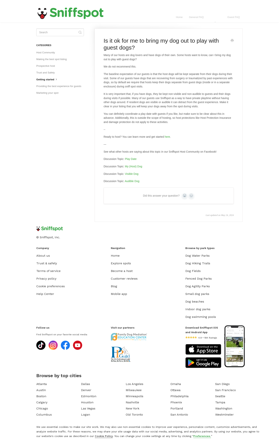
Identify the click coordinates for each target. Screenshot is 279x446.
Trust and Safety (45, 72)
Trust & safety (46, 263)
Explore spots (121, 263)
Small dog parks (197, 294)
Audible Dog (132, 181)
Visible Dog (132, 173)
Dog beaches (194, 301)
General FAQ (196, 17)
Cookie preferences (50, 286)
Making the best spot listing (51, 59)
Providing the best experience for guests (58, 86)
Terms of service (48, 271)
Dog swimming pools (200, 317)
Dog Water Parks (197, 255)
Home (179, 17)
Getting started (47, 79)
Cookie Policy (104, 436)
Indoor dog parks (197, 309)
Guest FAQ (233, 17)
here (167, 136)
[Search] (60, 32)
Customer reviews (124, 278)
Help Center (45, 294)
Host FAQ (215, 19)
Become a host (122, 271)
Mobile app (119, 294)
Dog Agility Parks (197, 286)
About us (43, 255)
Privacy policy (46, 278)
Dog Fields (193, 271)
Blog (114, 286)
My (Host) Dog (133, 166)
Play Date (131, 158)
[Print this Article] (232, 41)
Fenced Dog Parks (198, 278)
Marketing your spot (47, 92)
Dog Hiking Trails (197, 263)
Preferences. (202, 436)
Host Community (45, 52)
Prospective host (45, 65)
